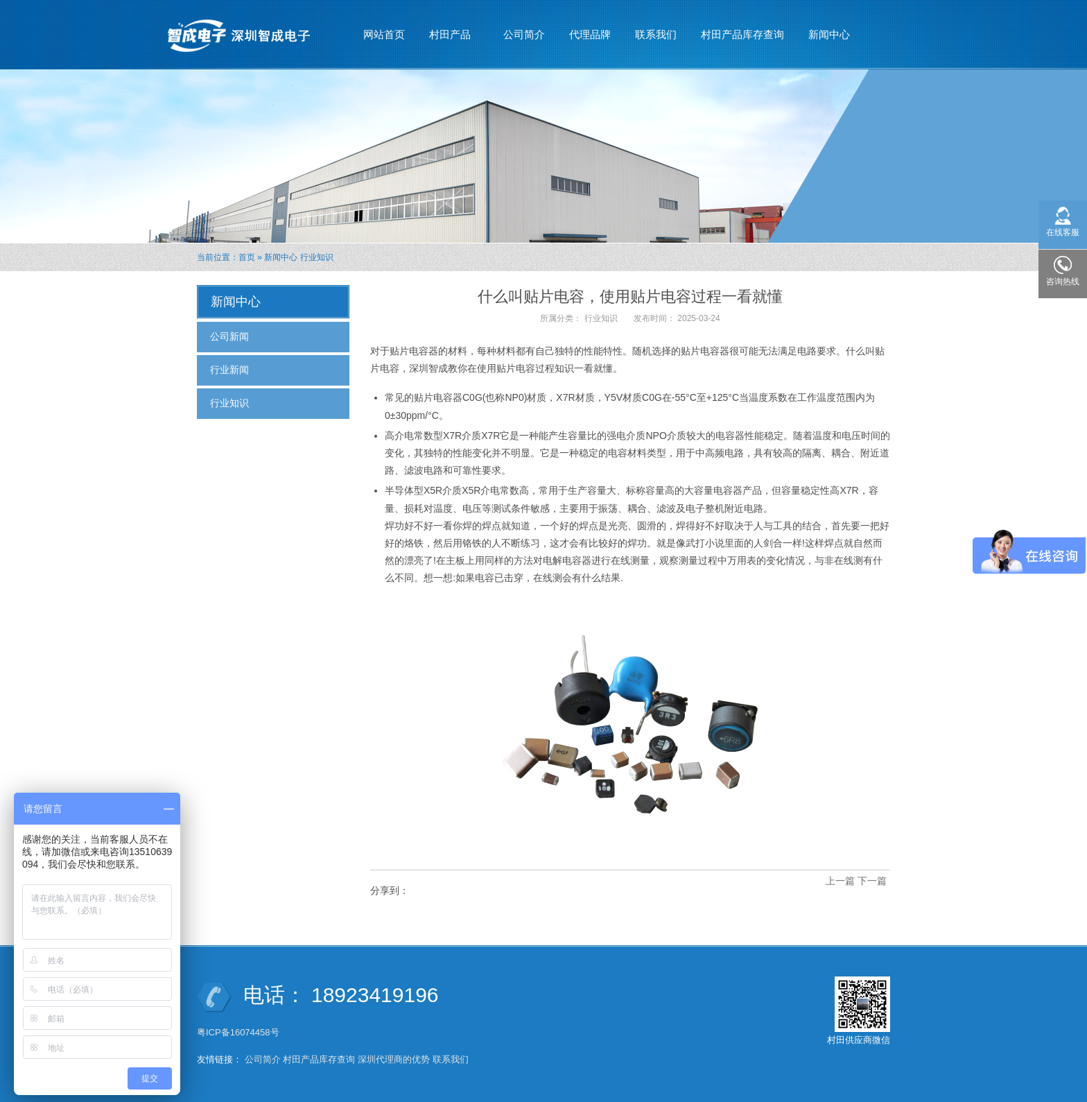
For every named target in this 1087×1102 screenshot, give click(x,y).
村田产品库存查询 (742, 34)
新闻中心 (829, 28)
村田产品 (450, 28)
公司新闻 (229, 336)
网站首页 (384, 34)
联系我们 (656, 34)
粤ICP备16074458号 (239, 1032)
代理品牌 (590, 34)
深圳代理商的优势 (394, 1059)
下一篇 (872, 880)
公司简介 (524, 34)
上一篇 (840, 880)
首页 (246, 257)
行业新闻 (229, 369)
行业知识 (316, 257)
